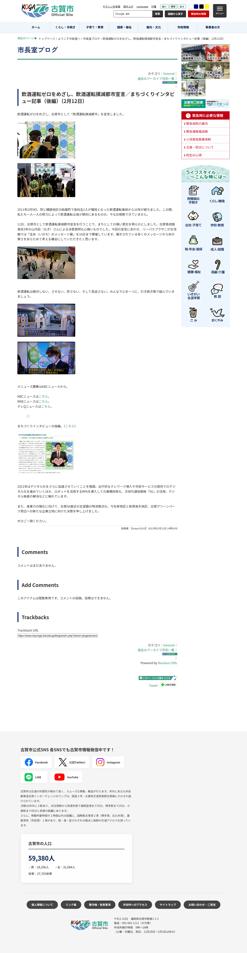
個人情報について (42, 905)
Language (142, 6)
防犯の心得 (194, 155)
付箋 (153, 6)
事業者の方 (213, 27)
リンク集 (71, 905)
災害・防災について (200, 147)
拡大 (182, 6)
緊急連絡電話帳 (197, 131)
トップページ (47, 38)
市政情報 (183, 27)
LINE (32, 777)
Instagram (108, 762)
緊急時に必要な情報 (205, 115)
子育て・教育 (94, 27)
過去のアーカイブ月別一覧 (156, 78)
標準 (173, 6)
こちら (43, 396)
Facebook (36, 762)
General (168, 73)
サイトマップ (168, 905)
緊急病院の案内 (197, 123)
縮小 (164, 6)
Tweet (153, 685)
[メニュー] (220, 11)
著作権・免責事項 (100, 905)
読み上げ (128, 6)
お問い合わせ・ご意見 (202, 905)
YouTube (66, 777)
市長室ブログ (91, 38)
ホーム (36, 27)
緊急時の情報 (198, 14)
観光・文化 (153, 27)
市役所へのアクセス (135, 905)
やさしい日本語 (111, 6)
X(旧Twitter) (71, 762)
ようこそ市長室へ (69, 38)
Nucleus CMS (167, 662)
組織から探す (175, 14)
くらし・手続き (65, 27)
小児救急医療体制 (198, 139)
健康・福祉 (124, 27)
